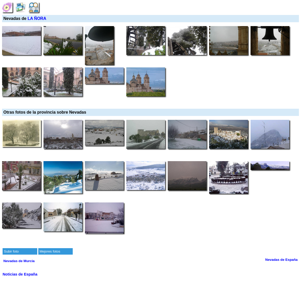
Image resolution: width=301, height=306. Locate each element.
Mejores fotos (50, 251)
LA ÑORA (36, 18)
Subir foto (11, 251)
